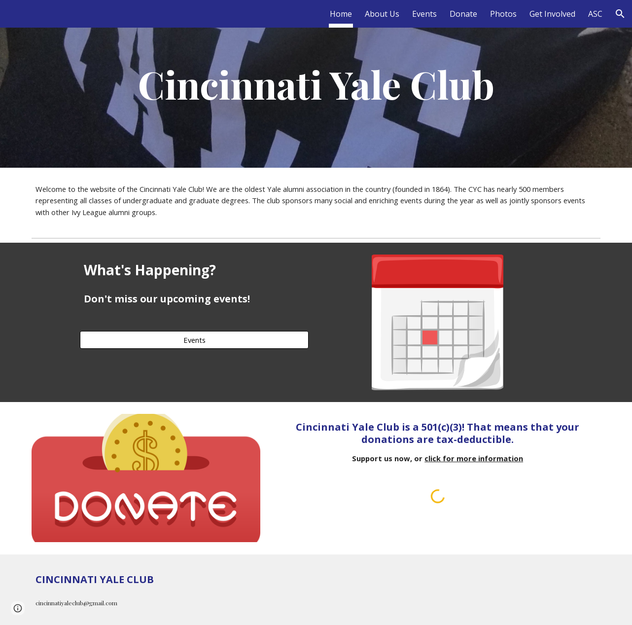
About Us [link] (382, 13)
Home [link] (341, 13)
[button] (620, 14)
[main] (316, 83)
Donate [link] (463, 13)
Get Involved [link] (552, 13)
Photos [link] (503, 13)
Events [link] (424, 13)
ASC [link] (595, 13)
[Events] (194, 340)
